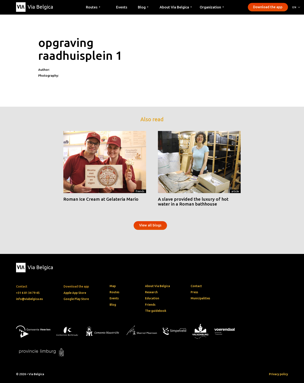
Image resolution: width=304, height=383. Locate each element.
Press (194, 292)
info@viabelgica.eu (29, 299)
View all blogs (150, 225)
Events (121, 7)
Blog (113, 304)
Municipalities (200, 298)
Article (235, 191)
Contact (196, 286)
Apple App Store (75, 292)
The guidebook (155, 310)
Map (113, 286)
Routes (114, 292)
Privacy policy (278, 374)
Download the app (267, 7)
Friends (140, 191)
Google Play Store (76, 299)
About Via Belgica (157, 286)
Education (152, 298)
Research (151, 292)
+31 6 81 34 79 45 (27, 292)
